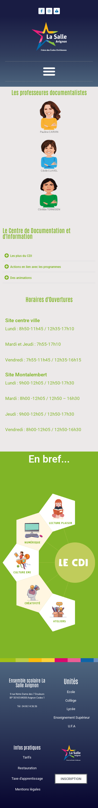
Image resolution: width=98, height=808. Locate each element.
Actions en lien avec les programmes (35, 267)
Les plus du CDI (21, 256)
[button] (49, 71)
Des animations (21, 278)
